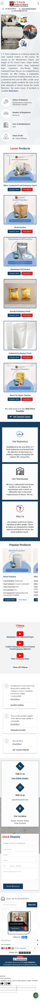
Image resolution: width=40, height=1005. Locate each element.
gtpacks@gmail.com (20, 11)
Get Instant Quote (20, 417)
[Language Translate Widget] (25, 948)
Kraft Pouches (20, 228)
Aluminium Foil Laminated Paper (20, 637)
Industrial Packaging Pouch (20, 353)
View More (27, 189)
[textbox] (20, 843)
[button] (29, 9)
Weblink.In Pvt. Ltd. (30, 964)
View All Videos (20, 667)
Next (35, 583)
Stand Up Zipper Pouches (20, 395)
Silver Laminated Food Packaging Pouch (20, 186)
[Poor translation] (7, 983)
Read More (15, 699)
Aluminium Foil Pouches (20, 269)
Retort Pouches (11, 577)
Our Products (5, 944)
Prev (5, 583)
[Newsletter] (14, 904)
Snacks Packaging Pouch (20, 311)
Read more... (14, 91)
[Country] (20, 860)
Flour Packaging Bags (20, 659)
